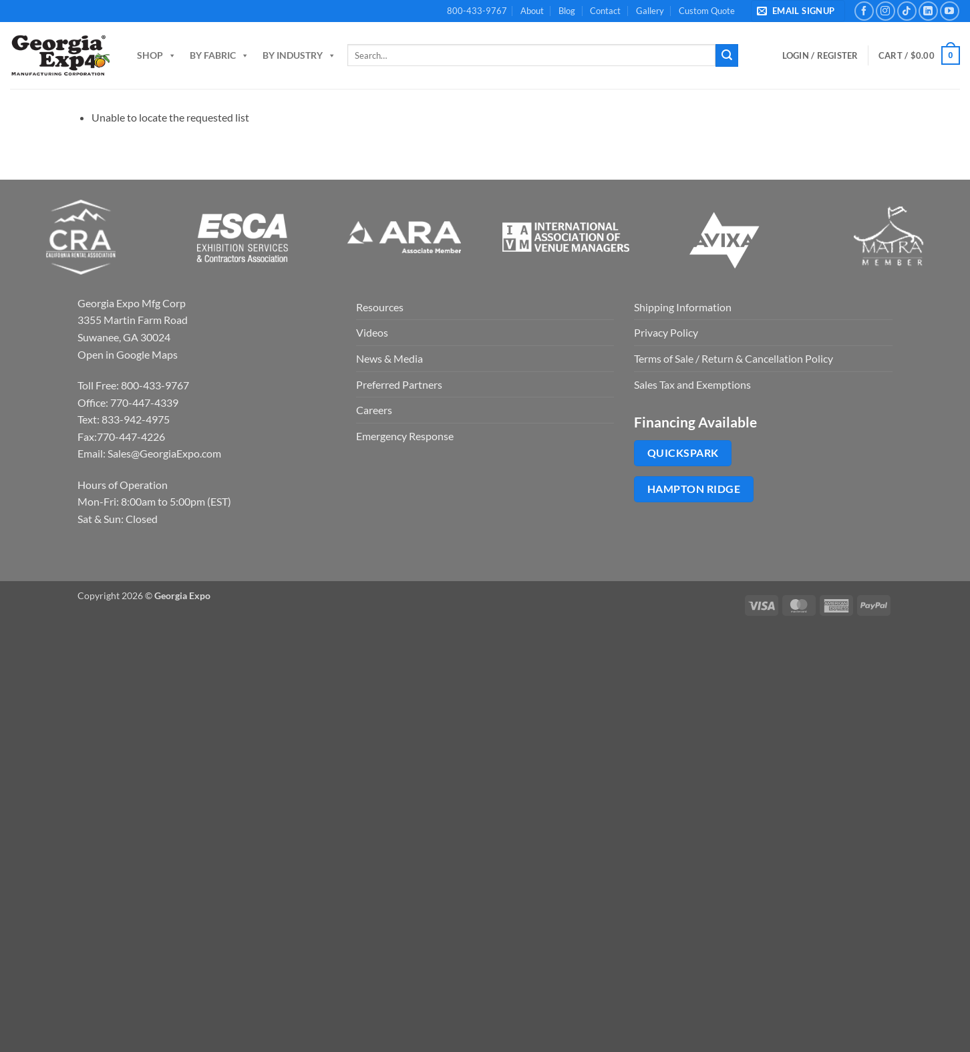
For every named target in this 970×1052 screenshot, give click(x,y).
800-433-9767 (477, 10)
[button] (798, 11)
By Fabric (219, 55)
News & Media (389, 358)
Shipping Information (683, 307)
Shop (156, 55)
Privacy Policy (666, 332)
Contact (605, 10)
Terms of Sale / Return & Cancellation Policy (733, 358)
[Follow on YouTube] (949, 11)
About (532, 10)
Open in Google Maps (127, 354)
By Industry (299, 55)
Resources (379, 307)
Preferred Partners (399, 384)
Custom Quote (707, 10)
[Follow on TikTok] (907, 11)
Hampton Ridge (693, 489)
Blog (566, 10)
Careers (374, 409)
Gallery (650, 10)
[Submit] (726, 55)
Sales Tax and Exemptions (692, 384)
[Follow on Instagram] (885, 11)
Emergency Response (405, 435)
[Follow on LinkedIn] (928, 11)
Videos (372, 332)
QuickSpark (683, 453)
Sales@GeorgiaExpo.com (164, 453)
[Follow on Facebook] (864, 11)
